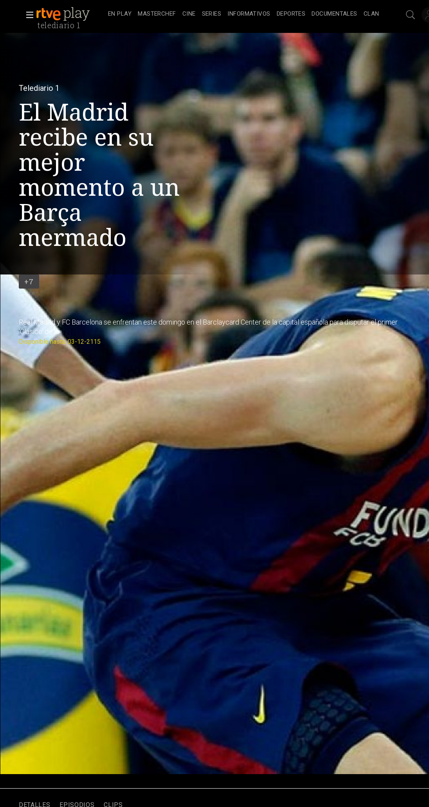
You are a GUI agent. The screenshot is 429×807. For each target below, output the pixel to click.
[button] (27, 14)
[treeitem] (120, 14)
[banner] (70, 14)
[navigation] (243, 14)
